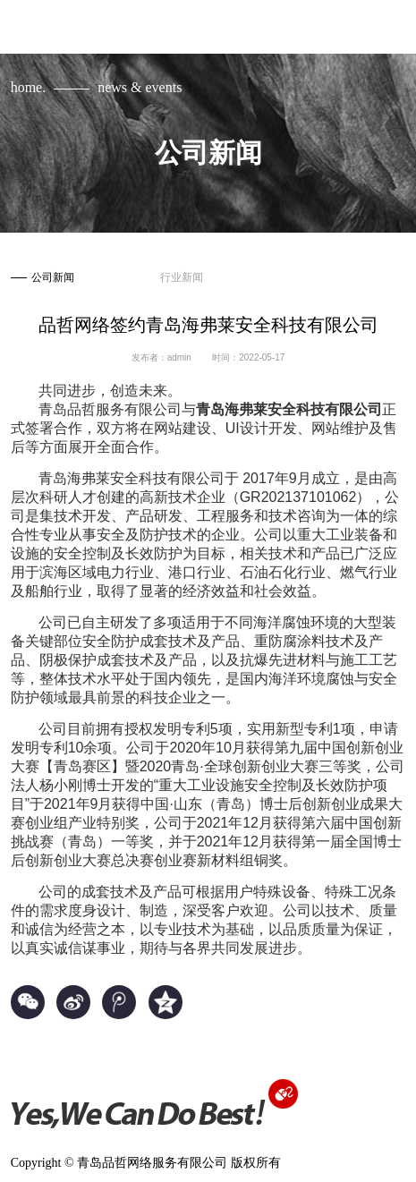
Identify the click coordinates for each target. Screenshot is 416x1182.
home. (29, 87)
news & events (140, 87)
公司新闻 (42, 277)
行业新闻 (181, 277)
